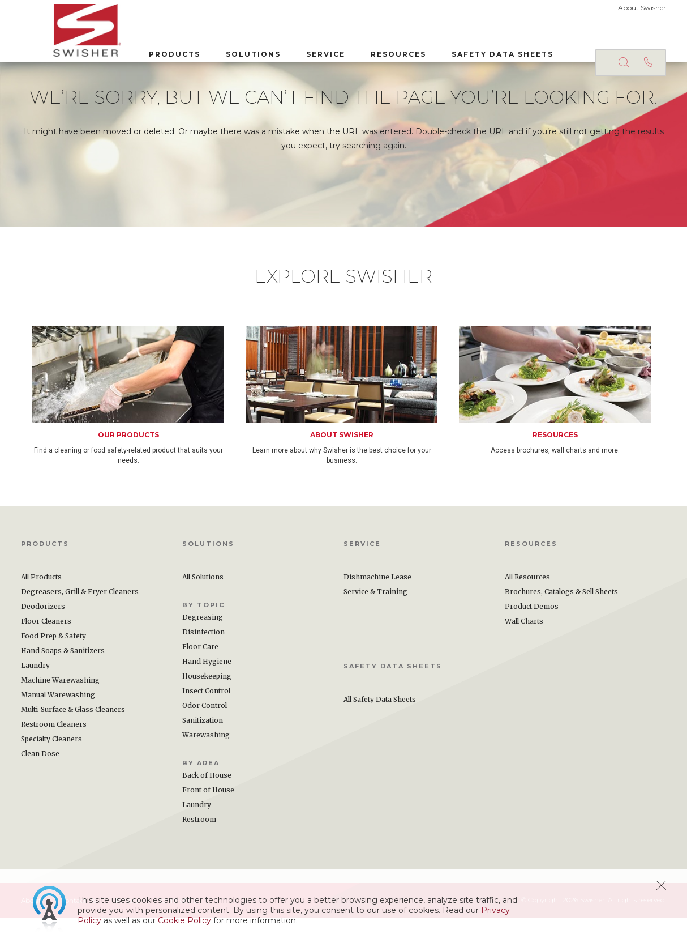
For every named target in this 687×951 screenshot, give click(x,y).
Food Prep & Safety (53, 669)
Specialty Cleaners (51, 772)
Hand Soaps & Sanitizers (63, 684)
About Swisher (642, 7)
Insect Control (206, 724)
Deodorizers (43, 640)
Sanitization (202, 753)
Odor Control (204, 739)
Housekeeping (206, 709)
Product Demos (532, 640)
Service (293, 50)
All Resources (527, 610)
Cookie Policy (184, 920)
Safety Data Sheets (470, 50)
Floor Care (200, 680)
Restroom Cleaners (54, 757)
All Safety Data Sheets (380, 732)
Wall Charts (524, 654)
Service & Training (375, 625)
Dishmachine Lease (377, 610)
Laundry (35, 698)
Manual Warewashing (58, 728)
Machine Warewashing (60, 713)
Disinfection (203, 665)
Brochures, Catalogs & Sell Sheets (561, 625)
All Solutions (203, 610)
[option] (139, 428)
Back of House (206, 808)
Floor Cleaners (46, 654)
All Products (41, 610)
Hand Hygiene (206, 694)
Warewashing (206, 768)
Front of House (208, 823)
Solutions (221, 50)
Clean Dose (40, 787)
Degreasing (202, 650)
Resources (366, 50)
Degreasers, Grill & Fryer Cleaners (80, 625)
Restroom (199, 852)
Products (142, 50)
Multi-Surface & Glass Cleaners (73, 743)
